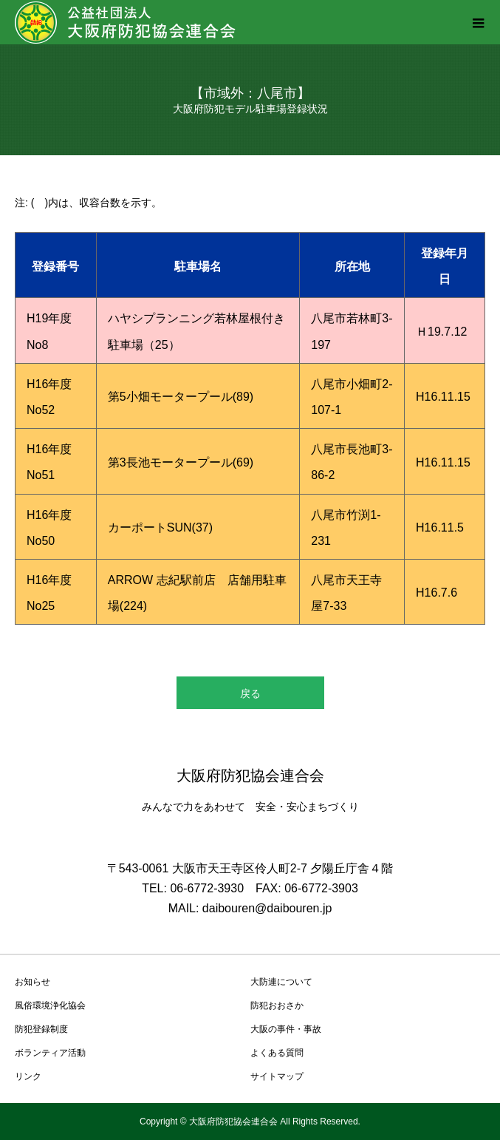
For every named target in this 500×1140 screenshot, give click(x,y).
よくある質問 (277, 1053)
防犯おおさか (277, 1005)
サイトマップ (277, 1076)
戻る (250, 693)
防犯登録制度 (41, 1029)
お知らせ (32, 982)
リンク (28, 1076)
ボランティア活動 (50, 1053)
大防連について (281, 982)
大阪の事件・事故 (285, 1029)
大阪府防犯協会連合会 (250, 775)
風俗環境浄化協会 (50, 1005)
